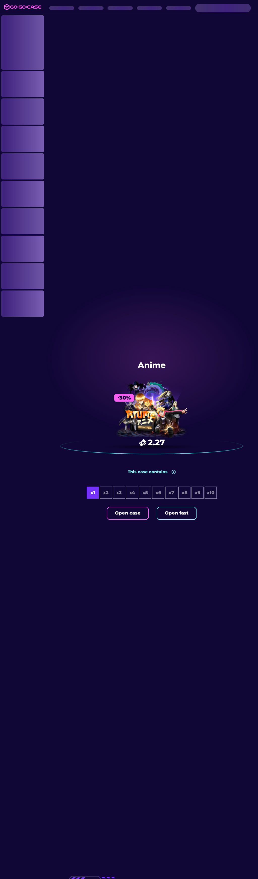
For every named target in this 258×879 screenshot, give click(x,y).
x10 (210, 492)
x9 (198, 492)
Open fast (176, 513)
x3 (119, 492)
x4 (132, 492)
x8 (184, 492)
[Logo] (22, 7)
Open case (128, 513)
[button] (152, 472)
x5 (145, 492)
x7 (171, 492)
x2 (106, 492)
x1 (92, 492)
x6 (158, 492)
